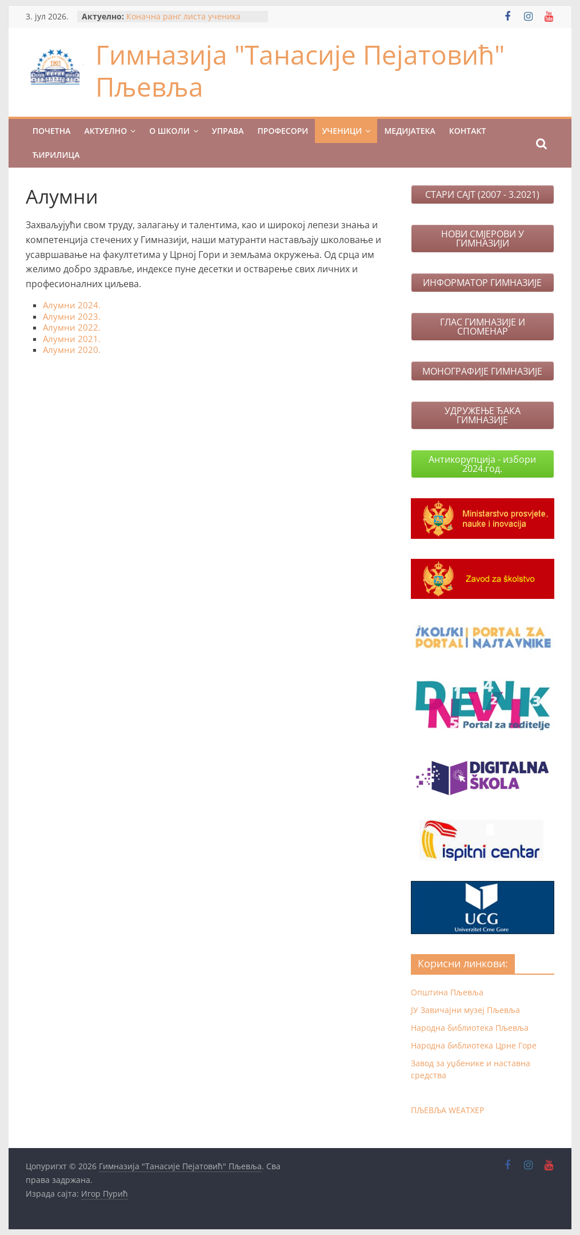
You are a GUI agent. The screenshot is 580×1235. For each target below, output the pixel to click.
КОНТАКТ (467, 130)
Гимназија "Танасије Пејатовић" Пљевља (300, 70)
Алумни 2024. (72, 305)
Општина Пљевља (447, 992)
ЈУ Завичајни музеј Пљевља (465, 1009)
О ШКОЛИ (169, 130)
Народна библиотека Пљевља (470, 1027)
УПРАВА (228, 130)
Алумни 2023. (72, 316)
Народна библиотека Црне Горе (474, 1045)
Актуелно (106, 130)
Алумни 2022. (72, 327)
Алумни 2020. (72, 349)
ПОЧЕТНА (52, 130)
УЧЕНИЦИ (342, 130)
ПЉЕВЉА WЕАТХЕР (447, 1110)
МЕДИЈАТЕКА (409, 130)
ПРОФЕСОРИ (282, 130)
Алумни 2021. (72, 338)
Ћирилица (56, 154)
